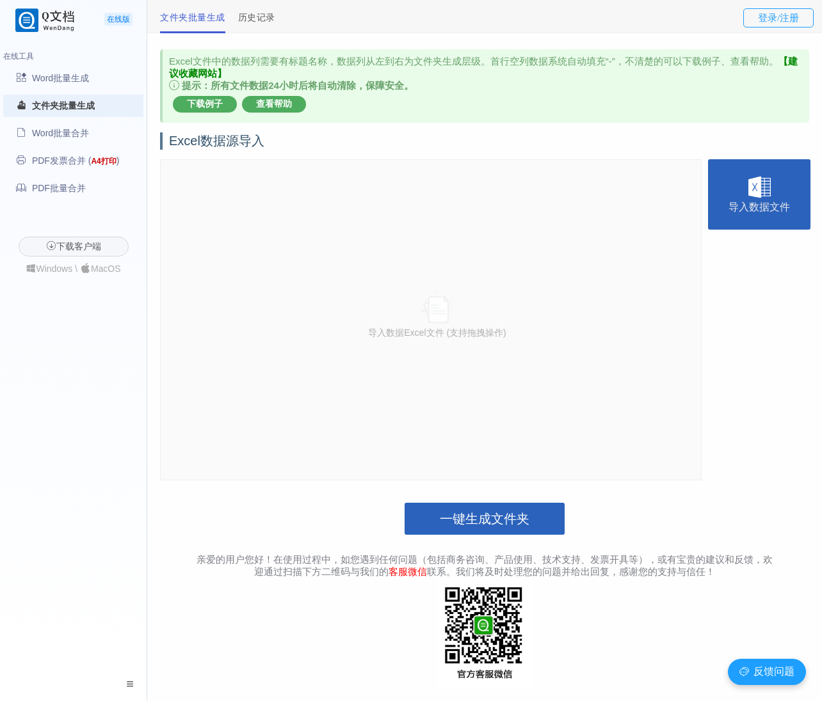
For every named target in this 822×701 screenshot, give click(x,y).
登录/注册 (778, 18)
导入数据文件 (759, 194)
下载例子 (205, 103)
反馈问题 (766, 671)
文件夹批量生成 (192, 17)
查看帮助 (274, 103)
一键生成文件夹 (484, 519)
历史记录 (256, 17)
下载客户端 (73, 245)
